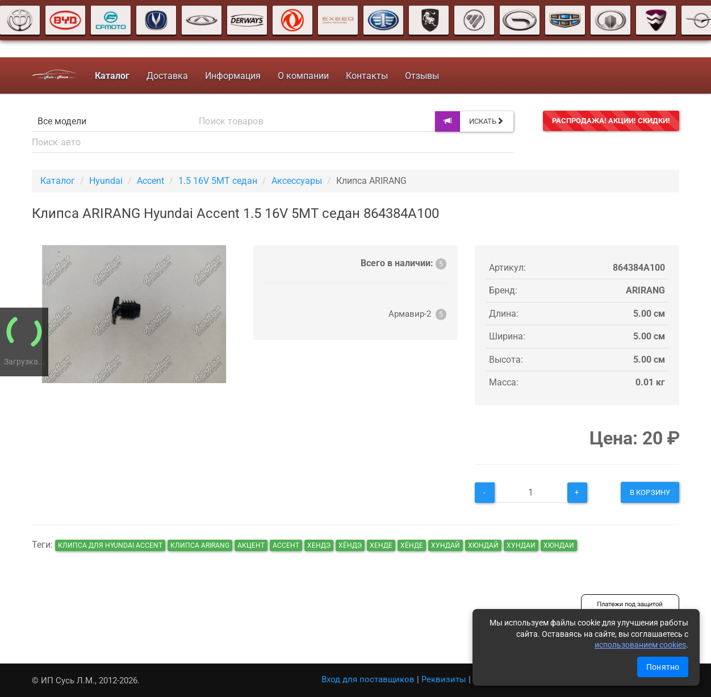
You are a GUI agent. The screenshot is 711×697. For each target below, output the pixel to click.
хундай (445, 545)
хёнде (411, 545)
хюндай (483, 545)
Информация (233, 75)
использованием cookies (640, 644)
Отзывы (422, 75)
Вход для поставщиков (368, 679)
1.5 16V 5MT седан (217, 180)
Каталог (57, 180)
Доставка (167, 75)
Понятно (662, 666)
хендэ (319, 545)
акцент (251, 545)
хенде (381, 545)
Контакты (367, 75)
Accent (150, 180)
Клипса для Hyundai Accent (110, 545)
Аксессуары (296, 180)
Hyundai (106, 180)
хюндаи (558, 545)
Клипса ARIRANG (199, 545)
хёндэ (350, 545)
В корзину (650, 492)
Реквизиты (443, 679)
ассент (286, 545)
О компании (303, 75)
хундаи (521, 545)
